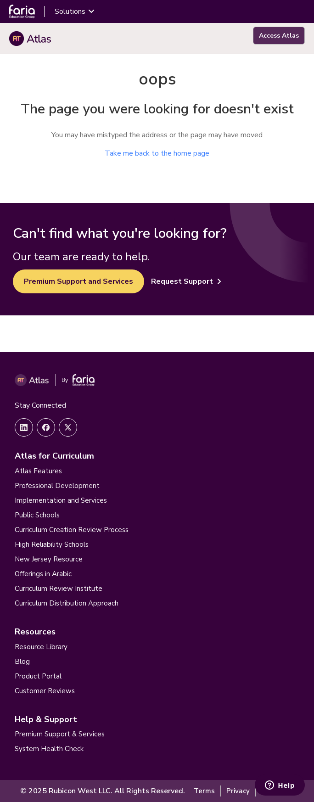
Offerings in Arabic (43, 573)
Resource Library (41, 646)
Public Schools (37, 515)
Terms (204, 791)
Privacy (238, 791)
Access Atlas (279, 35)
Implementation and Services (61, 500)
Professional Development (57, 485)
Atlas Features (38, 471)
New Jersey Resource (49, 559)
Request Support (186, 281)
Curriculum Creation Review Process (72, 529)
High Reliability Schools (52, 544)
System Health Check (49, 748)
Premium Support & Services (60, 734)
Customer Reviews (45, 690)
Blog (22, 661)
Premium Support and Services (78, 281)
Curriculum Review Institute (58, 588)
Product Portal (38, 676)
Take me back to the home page (157, 153)
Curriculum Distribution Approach (66, 603)
